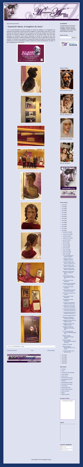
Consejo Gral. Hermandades (67, 372)
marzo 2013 (66, 250)
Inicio (32, 350)
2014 (63, 228)
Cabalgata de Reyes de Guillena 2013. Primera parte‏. (68, 328)
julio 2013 (65, 242)
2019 (63, 218)
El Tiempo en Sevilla (68, 400)
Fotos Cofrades (64, 374)
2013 (63, 230)
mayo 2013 (65, 246)
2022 (63, 212)
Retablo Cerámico (65, 394)
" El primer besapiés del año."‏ (69, 315)
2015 (63, 226)
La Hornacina (64, 385)
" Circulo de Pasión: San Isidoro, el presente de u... (69, 266)
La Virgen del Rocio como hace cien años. (68, 351)
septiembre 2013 (67, 238)
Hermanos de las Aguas (66, 384)
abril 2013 (65, 248)
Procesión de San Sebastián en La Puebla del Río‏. (69, 284)
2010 (63, 359)
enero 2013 (65, 254)
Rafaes (63, 392)
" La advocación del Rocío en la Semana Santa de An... (69, 313)
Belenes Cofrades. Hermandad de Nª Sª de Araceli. (69, 348)
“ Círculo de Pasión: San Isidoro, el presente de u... (69, 262)
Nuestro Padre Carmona (66, 389)
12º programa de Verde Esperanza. (68, 287)
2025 (63, 206)
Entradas (63, 447)
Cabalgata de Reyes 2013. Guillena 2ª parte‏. (69, 324)
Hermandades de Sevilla (66, 382)
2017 (63, 222)
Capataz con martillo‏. (67, 344)
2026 (63, 204)
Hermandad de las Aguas (67, 377)
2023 (63, 210)
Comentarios (64, 449)
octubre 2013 (66, 236)
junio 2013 (65, 244)
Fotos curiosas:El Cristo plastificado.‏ (68, 297)
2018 (63, 220)
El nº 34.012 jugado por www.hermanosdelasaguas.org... (69, 332)
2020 (63, 216)
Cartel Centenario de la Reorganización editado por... (69, 277)
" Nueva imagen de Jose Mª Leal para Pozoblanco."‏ (69, 290)
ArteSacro (63, 369)
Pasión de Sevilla (65, 391)
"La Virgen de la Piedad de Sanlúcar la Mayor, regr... (69, 303)
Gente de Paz (64, 376)
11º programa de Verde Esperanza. (68, 300)
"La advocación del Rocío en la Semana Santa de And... (69, 309)
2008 (63, 363)
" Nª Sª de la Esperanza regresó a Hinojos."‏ (68, 256)
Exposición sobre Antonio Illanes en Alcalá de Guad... (68, 273)
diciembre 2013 (66, 232)
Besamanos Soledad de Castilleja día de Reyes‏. (69, 318)
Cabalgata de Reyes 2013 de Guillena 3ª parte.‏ (69, 321)
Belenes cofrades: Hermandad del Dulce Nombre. (68, 337)
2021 (63, 214)
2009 (63, 361)
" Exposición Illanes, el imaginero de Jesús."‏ (68, 259)
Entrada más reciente (12, 350)
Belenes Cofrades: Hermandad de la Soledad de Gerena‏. (69, 341)
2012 (63, 355)
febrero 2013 (66, 251)
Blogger (49, 459)
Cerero (63, 371)
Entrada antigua (51, 350)
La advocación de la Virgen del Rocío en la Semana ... (69, 306)
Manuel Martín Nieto (66, 387)
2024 (63, 208)
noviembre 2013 (66, 234)
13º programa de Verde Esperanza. (68, 281)
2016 (63, 224)
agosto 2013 (66, 240)
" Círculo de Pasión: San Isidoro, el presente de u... (69, 269)
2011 (63, 357)
